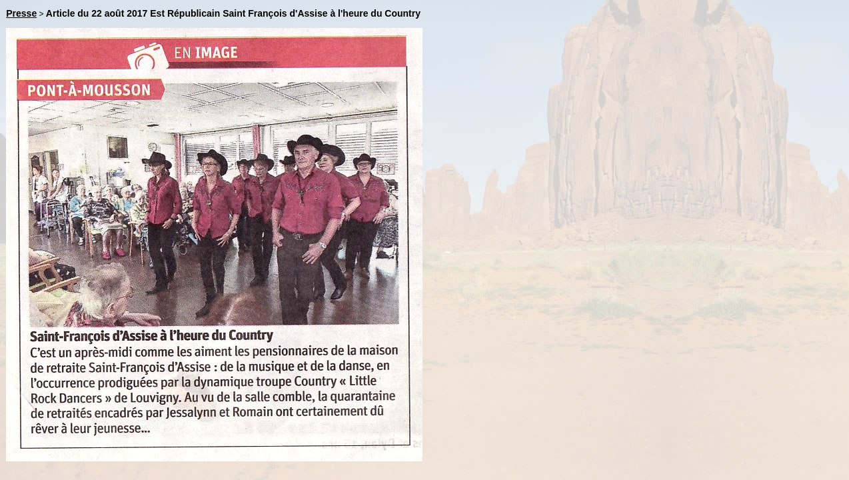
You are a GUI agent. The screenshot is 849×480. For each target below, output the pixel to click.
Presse (21, 13)
